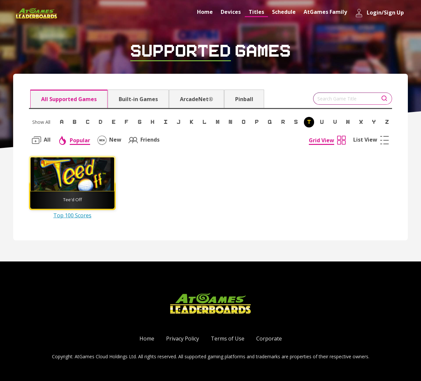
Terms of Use (227, 338)
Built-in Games (138, 99)
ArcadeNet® (196, 99)
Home (205, 11)
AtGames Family (325, 11)
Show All (41, 122)
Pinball (244, 99)
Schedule (284, 11)
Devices (231, 11)
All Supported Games (69, 99)
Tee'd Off (72, 200)
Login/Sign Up (379, 13)
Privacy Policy (182, 338)
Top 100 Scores (72, 215)
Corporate (269, 338)
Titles (256, 11)
